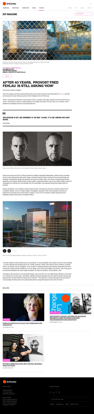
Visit (76, 8)
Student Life (25, 8)
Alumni (89, 8)
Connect (41, 8)
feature (5, 68)
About (34, 8)
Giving (82, 8)
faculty (18, 68)
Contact (52, 404)
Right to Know (74, 404)
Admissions (15, 8)
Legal (66, 404)
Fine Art (62, 94)
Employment (59, 404)
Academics (6, 8)
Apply (70, 8)
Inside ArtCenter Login (57, 399)
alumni (12, 68)
